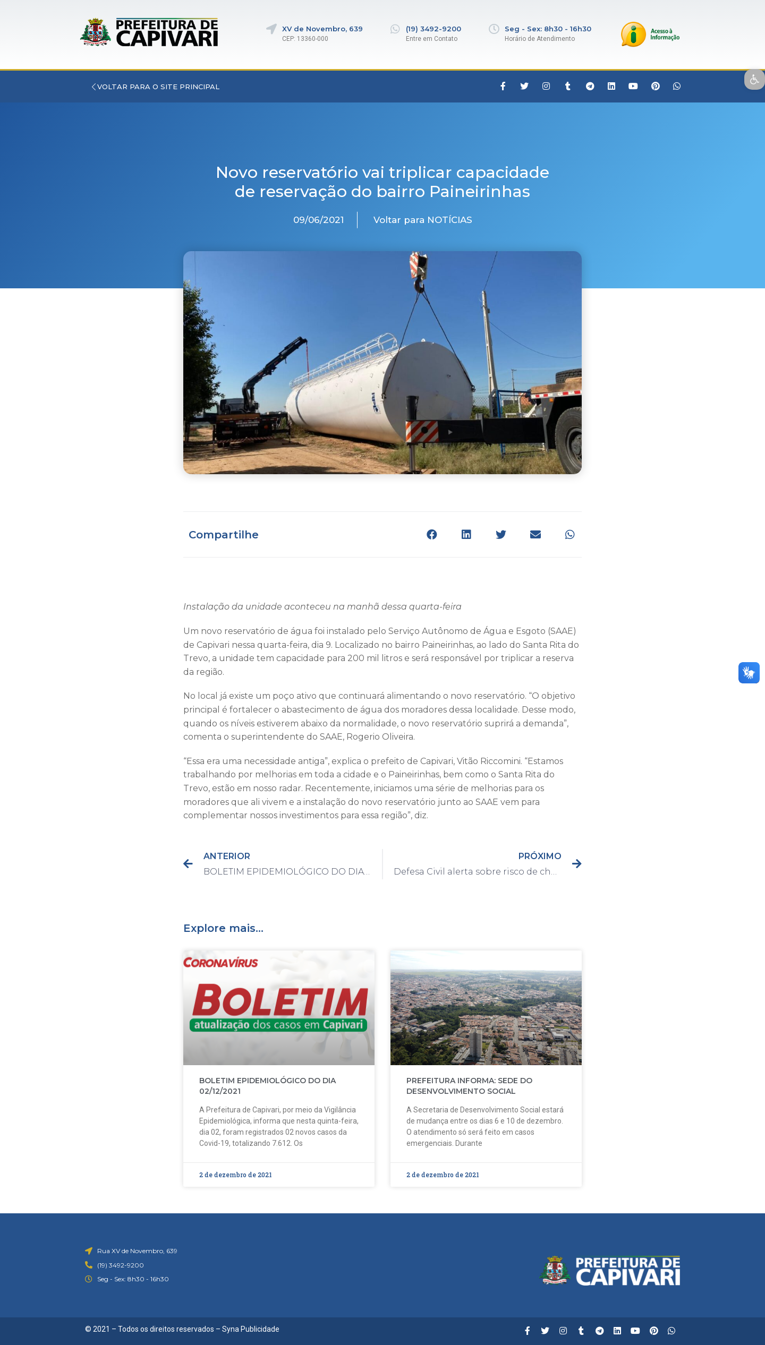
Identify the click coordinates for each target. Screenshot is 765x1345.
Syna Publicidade (250, 1329)
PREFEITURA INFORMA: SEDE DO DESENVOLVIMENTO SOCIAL (469, 1086)
